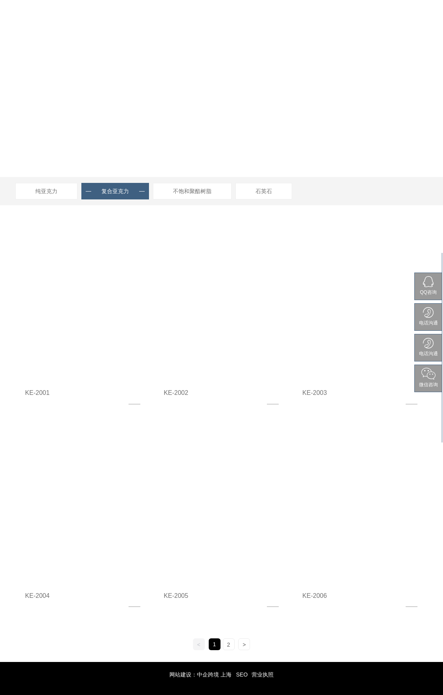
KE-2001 (37, 392)
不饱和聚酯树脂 (192, 191)
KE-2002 (176, 392)
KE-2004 (37, 595)
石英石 (264, 191)
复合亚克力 (115, 191)
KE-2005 (176, 595)
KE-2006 (314, 595)
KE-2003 (314, 392)
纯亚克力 (46, 191)
